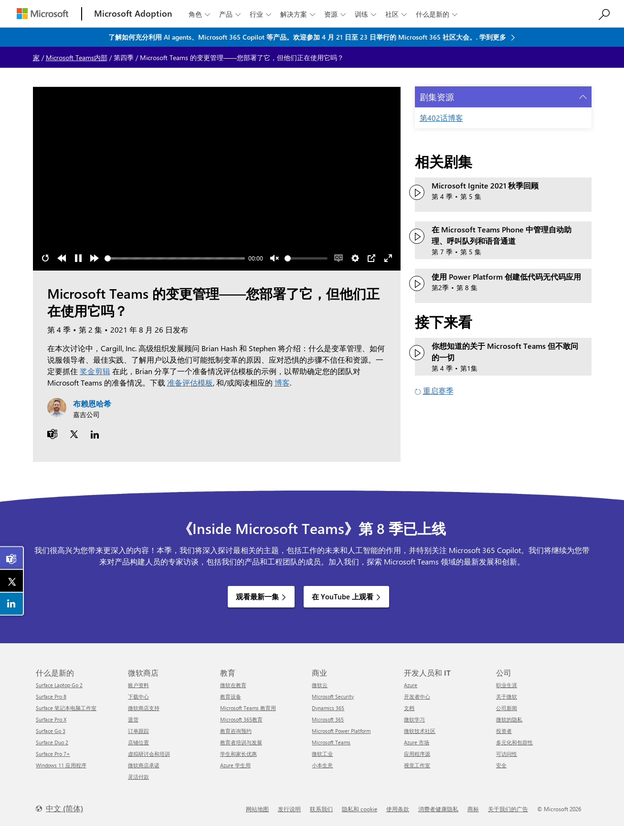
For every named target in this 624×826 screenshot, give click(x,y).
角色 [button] (200, 14)
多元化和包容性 (514, 742)
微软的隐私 (509, 719)
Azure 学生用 (235, 765)
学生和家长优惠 (238, 753)
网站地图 (257, 809)
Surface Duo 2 (52, 742)
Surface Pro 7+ (53, 753)
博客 (282, 382)
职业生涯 (506, 685)
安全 (501, 765)
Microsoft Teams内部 (76, 57)
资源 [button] (336, 14)
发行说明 (289, 809)
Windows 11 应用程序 (61, 765)
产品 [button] (231, 14)
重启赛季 (438, 391)
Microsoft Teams (331, 742)
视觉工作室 (417, 765)
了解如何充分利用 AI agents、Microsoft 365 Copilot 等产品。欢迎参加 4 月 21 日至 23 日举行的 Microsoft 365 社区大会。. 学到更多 (308, 37)
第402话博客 (441, 118)
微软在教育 (233, 685)
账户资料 (138, 685)
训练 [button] (366, 14)
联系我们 (321, 809)
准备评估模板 (190, 382)
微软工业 (322, 753)
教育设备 (230, 696)
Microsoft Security (333, 696)
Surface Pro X (51, 719)
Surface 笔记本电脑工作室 (66, 707)
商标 (473, 809)
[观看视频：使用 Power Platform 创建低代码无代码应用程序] (416, 283)
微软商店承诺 (143, 765)
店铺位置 (138, 742)
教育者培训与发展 (241, 742)
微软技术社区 (419, 730)
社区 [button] (397, 14)
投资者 (504, 730)
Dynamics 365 (328, 707)
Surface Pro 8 (51, 696)
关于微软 (506, 696)
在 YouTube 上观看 (342, 596)
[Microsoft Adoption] (133, 13)
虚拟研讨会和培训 (149, 753)
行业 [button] (261, 14)
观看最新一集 (257, 596)
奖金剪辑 (95, 371)
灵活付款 (138, 776)
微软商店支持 (143, 707)
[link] (12, 558)
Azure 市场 (416, 742)
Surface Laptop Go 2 (59, 685)
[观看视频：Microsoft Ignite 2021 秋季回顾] (416, 192)
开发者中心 (417, 696)
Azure (410, 685)
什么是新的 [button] (437, 14)
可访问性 (506, 753)
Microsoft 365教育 (241, 719)
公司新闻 (506, 707)
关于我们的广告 (508, 809)
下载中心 (138, 696)
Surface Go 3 (50, 730)
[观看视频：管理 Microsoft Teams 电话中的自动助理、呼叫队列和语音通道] (416, 236)
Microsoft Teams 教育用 (248, 707)
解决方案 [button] (298, 14)
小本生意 (322, 765)
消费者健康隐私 (438, 809)
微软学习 (414, 719)
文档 (409, 707)
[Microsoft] (42, 13)
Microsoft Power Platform (341, 730)
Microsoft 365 (328, 719)
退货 (133, 719)
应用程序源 (417, 753)
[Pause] (78, 258)
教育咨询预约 (236, 730)
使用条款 (397, 809)
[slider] (175, 258)
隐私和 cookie (359, 809)
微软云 (320, 685)
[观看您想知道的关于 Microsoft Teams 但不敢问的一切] (416, 352)
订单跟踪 (138, 730)
